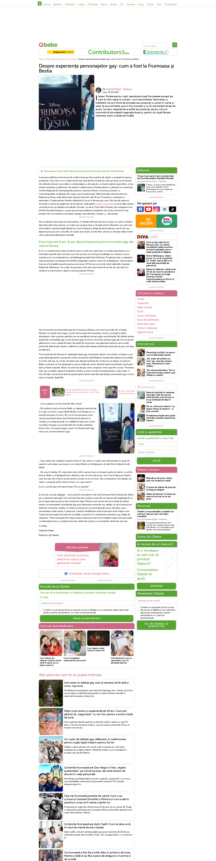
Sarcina (46, 4)
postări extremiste (104, 204)
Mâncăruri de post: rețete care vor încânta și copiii (159, 480)
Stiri (122, 4)
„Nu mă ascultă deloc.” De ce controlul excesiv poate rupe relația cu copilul (160, 372)
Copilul (81, 4)
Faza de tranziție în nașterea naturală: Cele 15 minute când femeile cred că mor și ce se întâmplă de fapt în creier (160, 397)
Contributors (170, 4)
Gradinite (143, 303)
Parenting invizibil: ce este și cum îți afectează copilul (160, 353)
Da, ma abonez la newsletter (156, 626)
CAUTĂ (156, 462)
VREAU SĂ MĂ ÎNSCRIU (86, 617)
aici (105, 214)
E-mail (44, 596)
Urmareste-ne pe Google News (86, 572)
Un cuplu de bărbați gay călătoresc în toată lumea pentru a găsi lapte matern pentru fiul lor (95, 740)
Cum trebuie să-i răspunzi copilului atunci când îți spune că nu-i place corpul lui (50, 660)
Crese (140, 299)
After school (144, 307)
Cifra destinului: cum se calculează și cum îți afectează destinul (121, 659)
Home (41, 59)
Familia (113, 4)
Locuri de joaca (146, 315)
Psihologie (93, 4)
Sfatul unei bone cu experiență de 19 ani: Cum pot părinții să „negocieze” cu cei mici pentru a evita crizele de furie (98, 713)
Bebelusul (70, 4)
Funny (141, 4)
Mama (104, 4)
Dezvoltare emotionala (67, 59)
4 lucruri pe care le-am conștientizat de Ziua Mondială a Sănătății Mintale (155, 177)
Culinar (150, 4)
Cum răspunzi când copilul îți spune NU (96, 648)
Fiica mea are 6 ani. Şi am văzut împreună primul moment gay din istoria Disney (84, 171)
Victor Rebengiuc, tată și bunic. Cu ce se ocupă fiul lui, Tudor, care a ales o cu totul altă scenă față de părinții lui (159, 261)
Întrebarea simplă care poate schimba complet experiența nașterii (160, 418)
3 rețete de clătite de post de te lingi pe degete (161, 489)
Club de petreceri (148, 319)
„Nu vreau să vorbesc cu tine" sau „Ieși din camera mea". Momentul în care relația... (159, 362)
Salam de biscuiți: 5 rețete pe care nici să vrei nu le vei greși (160, 497)
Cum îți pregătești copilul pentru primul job (75, 658)
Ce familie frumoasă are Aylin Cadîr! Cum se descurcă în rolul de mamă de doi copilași (97, 825)
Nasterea (57, 4)
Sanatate (131, 4)
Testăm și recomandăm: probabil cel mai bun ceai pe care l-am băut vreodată (155, 515)
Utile (159, 4)
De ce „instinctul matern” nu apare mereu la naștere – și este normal (160, 408)
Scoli (140, 311)
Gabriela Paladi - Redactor (119, 89)
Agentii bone (145, 332)
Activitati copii (146, 323)
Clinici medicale (147, 327)
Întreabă (156, 587)
